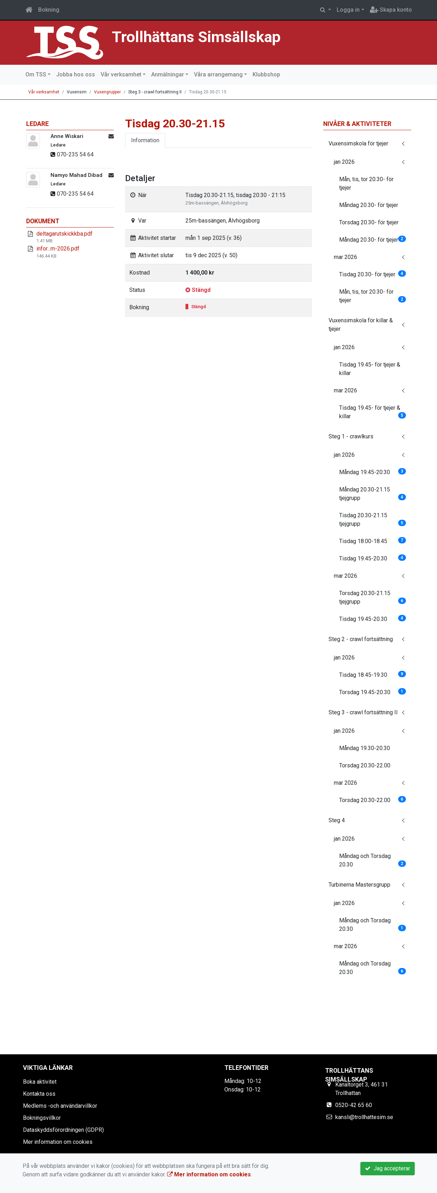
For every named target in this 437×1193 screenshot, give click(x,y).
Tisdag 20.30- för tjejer (372, 274)
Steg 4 (337, 820)
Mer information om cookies (58, 1142)
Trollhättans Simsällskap (196, 37)
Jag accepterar (387, 1168)
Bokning (48, 9)
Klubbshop (266, 74)
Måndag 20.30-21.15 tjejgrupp (372, 493)
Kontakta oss (39, 1093)
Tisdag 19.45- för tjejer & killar (369, 368)
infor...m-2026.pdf (57, 248)
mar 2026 (345, 257)
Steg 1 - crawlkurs (351, 436)
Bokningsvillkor (42, 1117)
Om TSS (35, 74)
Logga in (348, 9)
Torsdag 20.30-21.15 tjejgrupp (372, 597)
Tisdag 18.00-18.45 (372, 540)
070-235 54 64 (75, 154)
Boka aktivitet (40, 1081)
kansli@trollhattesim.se (364, 1117)
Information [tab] (145, 140)
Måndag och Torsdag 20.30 (372, 860)
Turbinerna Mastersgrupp (359, 884)
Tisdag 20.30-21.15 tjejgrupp (372, 519)
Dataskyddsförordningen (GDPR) (63, 1129)
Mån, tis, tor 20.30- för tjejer (366, 183)
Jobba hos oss (75, 74)
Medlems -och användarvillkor (60, 1105)
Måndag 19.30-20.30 (364, 748)
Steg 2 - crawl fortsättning (361, 639)
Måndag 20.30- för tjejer (368, 205)
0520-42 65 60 (353, 1105)
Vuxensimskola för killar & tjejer (361, 324)
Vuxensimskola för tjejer (358, 143)
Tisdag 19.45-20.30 (372, 558)
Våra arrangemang (218, 74)
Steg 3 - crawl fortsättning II (363, 712)
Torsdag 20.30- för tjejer (368, 222)
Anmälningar (167, 74)
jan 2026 (344, 162)
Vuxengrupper (107, 92)
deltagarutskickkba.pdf (64, 233)
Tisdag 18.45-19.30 (372, 674)
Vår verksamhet (121, 74)
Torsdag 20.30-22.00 (364, 765)
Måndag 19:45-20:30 (372, 472)
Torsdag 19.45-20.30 (372, 692)
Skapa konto (391, 9)
